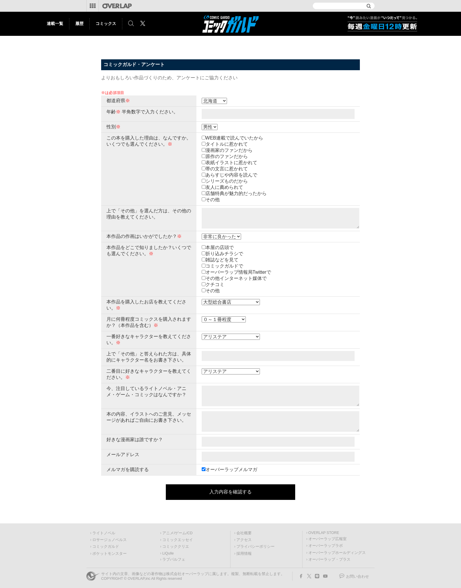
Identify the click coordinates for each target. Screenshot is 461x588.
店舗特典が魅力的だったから (236, 193)
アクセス (244, 540)
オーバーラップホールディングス (337, 553)
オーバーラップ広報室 (327, 539)
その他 (213, 199)
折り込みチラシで (224, 253)
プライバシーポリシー (255, 547)
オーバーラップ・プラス (329, 559)
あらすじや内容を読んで (231, 174)
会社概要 (244, 533)
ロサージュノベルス (109, 540)
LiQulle (168, 553)
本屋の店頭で (220, 247)
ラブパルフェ (173, 559)
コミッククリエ (175, 547)
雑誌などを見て (222, 259)
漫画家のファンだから (229, 150)
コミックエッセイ (177, 540)
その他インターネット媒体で (236, 278)
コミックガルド (105, 547)
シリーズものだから (227, 181)
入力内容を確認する (230, 491)
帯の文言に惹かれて (227, 168)
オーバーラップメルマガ (231, 469)
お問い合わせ (357, 576)
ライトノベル (103, 533)
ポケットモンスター (109, 554)
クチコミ (215, 284)
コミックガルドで (224, 265)
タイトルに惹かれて (227, 144)
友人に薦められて (224, 187)
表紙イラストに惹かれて (231, 162)
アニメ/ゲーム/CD (177, 533)
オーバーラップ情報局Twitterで (238, 272)
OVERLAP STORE (323, 533)
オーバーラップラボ (325, 546)
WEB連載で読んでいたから (234, 137)
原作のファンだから (227, 156)
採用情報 (244, 554)
